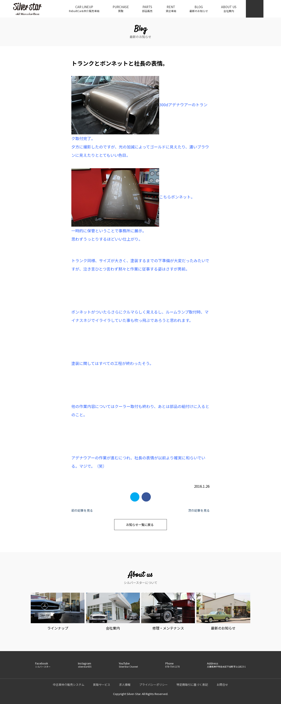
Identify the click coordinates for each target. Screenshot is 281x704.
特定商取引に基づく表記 (192, 684)
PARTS (147, 9)
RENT (171, 9)
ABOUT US (228, 9)
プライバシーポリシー (153, 684)
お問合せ (222, 684)
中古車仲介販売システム (68, 684)
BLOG (198, 9)
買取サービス (101, 684)
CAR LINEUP (84, 9)
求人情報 (124, 684)
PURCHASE (121, 9)
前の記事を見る (82, 510)
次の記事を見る (199, 510)
